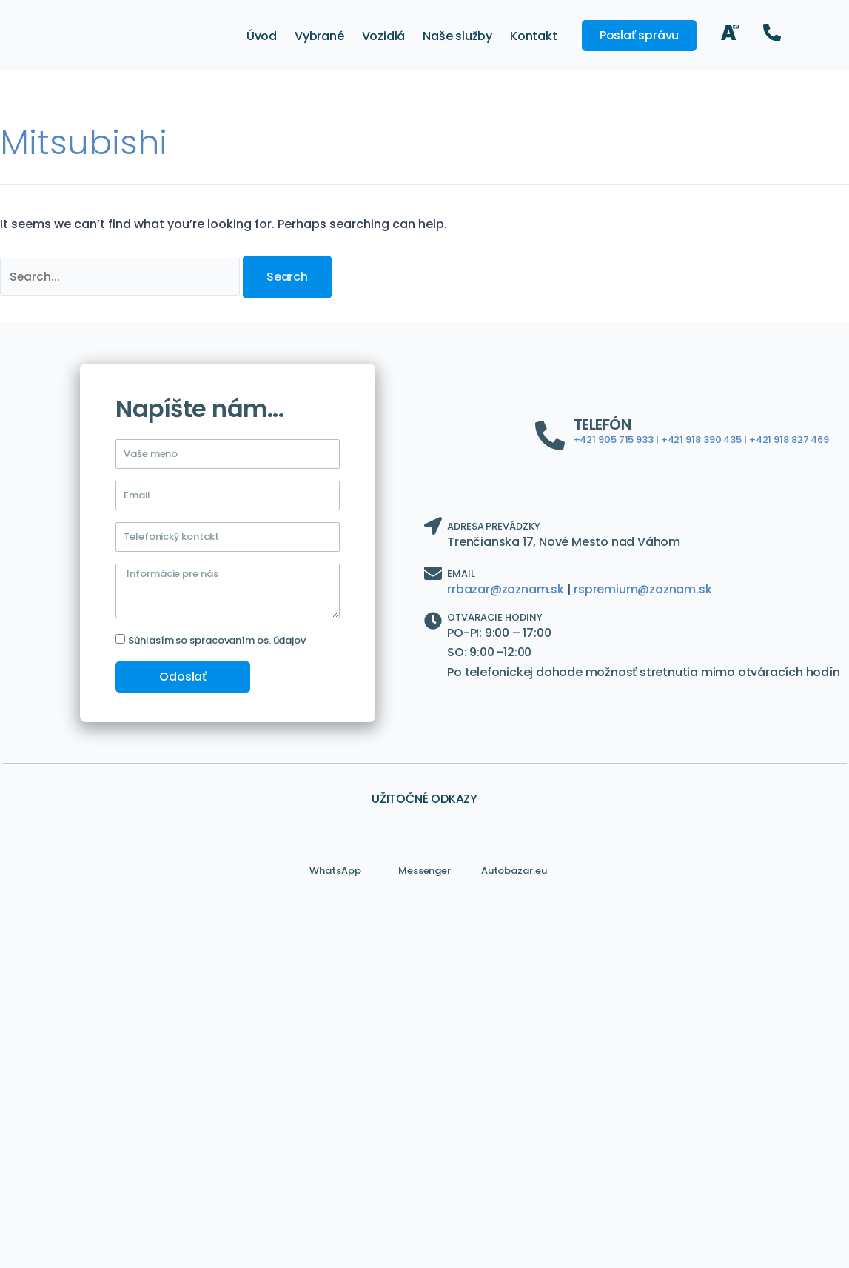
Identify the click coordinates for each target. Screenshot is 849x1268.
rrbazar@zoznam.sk (505, 589)
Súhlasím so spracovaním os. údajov (217, 640)
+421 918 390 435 (701, 440)
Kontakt (533, 35)
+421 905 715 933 (614, 440)
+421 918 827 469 (789, 440)
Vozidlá (384, 35)
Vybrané (319, 35)
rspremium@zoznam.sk (642, 589)
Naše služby (457, 35)
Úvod (261, 35)
